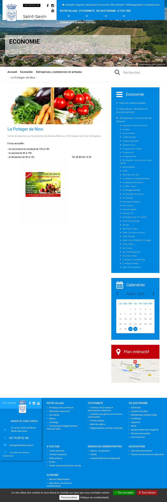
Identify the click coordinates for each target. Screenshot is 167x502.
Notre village (68, 13)
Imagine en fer (129, 156)
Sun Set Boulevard (131, 252)
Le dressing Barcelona (132, 182)
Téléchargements (134, 5)
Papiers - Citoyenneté (99, 451)
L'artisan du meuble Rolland (135, 178)
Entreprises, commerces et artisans (59, 72)
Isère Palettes (128, 167)
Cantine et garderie (57, 454)
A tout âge (124, 13)
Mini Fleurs (127, 205)
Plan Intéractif (117, 5)
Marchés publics (96, 424)
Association (92, 5)
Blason (51, 418)
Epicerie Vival (128, 145)
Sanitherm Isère (129, 228)
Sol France (127, 248)
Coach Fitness (129, 137)
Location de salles (138, 411)
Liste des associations (140, 451)
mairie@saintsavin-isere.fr (21, 445)
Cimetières (135, 418)
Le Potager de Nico (131, 190)
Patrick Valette (129, 209)
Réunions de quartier (139, 433)
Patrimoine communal (58, 411)
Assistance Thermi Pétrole (134, 125)
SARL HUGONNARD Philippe (136, 240)
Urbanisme (135, 407)
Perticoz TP (128, 213)
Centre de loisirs (55, 451)
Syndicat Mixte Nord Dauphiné (143, 430)
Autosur (126, 129)
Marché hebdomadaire (132, 103)
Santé (132, 426)
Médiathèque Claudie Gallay (143, 415)
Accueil (12, 72)
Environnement (137, 437)
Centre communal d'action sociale (64, 465)
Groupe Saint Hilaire (132, 148)
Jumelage (52, 422)
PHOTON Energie (131, 221)
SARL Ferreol (128, 236)
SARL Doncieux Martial (133, 232)
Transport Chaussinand (133, 259)
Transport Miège (130, 263)
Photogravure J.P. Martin (134, 217)
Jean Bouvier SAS (130, 174)
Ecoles (51, 462)
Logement (134, 422)
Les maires (53, 415)
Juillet (135, 294)
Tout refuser (147, 492)
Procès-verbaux (96, 420)
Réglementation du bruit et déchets (105, 428)
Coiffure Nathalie (130, 141)
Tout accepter (124, 492)
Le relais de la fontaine (132, 194)
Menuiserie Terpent (131, 201)
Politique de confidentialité (94, 497)
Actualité (70, 5)
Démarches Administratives (78, 25)
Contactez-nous (151, 5)
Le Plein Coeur (129, 186)
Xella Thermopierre (131, 267)
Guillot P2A (128, 152)
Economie (104, 5)
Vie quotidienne (106, 13)
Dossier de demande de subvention (146, 454)
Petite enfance (55, 458)
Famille (92, 454)
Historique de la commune (60, 407)
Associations (137, 446)
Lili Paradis (127, 198)
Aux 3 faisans (128, 133)
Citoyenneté (87, 13)
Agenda (80, 5)
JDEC (125, 171)
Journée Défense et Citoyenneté (104, 458)
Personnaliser (69, 497)
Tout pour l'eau (129, 255)
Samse (125, 225)
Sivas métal (127, 244)
